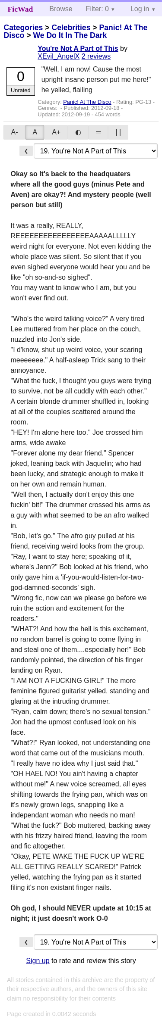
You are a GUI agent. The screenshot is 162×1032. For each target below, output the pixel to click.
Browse (60, 8)
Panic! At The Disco (87, 102)
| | (118, 132)
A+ (56, 132)
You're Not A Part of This (78, 48)
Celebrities (70, 27)
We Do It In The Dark (70, 35)
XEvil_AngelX (58, 56)
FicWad (20, 9)
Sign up (37, 960)
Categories (23, 27)
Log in (139, 8)
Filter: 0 (97, 8)
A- (14, 132)
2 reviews (96, 56)
